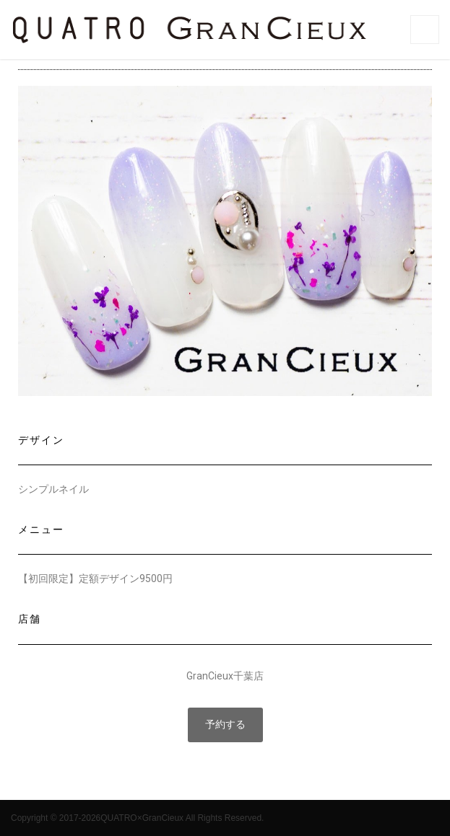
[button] (225, 725)
